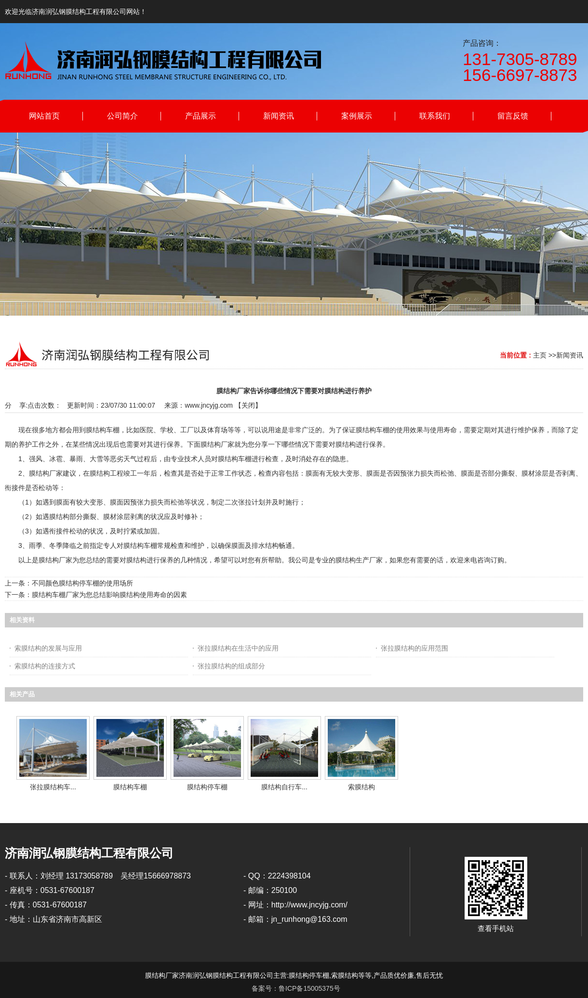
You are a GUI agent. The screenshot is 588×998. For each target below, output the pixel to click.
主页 (540, 355)
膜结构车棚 (130, 787)
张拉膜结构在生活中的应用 (238, 648)
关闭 (248, 405)
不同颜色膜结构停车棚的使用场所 (82, 583)
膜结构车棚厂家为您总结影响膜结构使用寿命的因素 (109, 595)
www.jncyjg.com (209, 405)
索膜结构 (361, 787)
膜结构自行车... (284, 787)
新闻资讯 (569, 355)
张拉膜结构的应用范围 (414, 648)
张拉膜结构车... (53, 787)
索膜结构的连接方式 (44, 666)
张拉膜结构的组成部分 (231, 666)
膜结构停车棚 (207, 787)
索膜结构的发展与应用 (48, 648)
